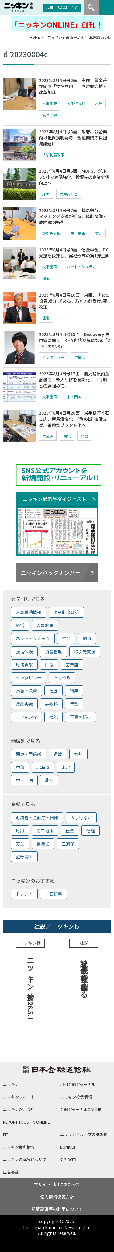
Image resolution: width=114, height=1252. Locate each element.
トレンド (24, 894)
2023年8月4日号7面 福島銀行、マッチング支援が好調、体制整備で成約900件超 (73, 216)
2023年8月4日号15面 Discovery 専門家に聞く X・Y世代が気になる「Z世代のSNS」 (74, 340)
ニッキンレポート (19, 1097)
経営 (46, 194)
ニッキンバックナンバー (51, 572)
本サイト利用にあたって (57, 1184)
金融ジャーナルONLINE (80, 1109)
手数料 (51, 704)
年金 (74, 704)
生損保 (79, 357)
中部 (20, 767)
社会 (53, 690)
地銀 (98, 103)
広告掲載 (11, 1172)
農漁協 (42, 843)
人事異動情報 (28, 612)
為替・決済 (26, 690)
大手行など (76, 103)
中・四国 (74, 396)
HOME (35, 37)
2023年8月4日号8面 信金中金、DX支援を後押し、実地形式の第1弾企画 (74, 253)
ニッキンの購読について (25, 1159)
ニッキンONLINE (18, 1109)
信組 (90, 831)
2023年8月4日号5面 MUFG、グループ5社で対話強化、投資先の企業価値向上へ (74, 177)
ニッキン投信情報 (76, 1097)
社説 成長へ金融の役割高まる (84, 974)
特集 (74, 690)
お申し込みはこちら (62, 7)
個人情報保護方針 (57, 1197)
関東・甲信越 (28, 754)
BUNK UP (68, 1147)
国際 (49, 665)
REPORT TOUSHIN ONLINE (26, 1122)
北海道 (42, 767)
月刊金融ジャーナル (77, 1084)
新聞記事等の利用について (57, 1209)
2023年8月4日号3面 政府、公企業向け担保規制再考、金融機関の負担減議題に (73, 137)
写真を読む (80, 717)
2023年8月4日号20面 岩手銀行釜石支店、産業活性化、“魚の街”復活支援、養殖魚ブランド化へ (74, 419)
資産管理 (53, 651)
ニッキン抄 (26, 717)
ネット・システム (81, 266)
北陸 (49, 780)
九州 (78, 754)
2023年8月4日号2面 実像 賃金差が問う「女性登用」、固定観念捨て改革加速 (73, 86)
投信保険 (24, 651)
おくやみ (62, 677)
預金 (66, 638)
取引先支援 (51, 233)
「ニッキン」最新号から (64, 37)
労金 (20, 843)
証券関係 (24, 856)
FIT (5, 1134)
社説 (53, 717)
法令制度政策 (53, 154)
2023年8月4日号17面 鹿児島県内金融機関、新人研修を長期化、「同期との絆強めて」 (74, 379)
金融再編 (24, 704)
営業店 (47, 435)
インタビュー (53, 357)
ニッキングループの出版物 (83, 1134)
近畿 (58, 754)
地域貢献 (24, 665)
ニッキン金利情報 (19, 1147)
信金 (46, 278)
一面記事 (53, 894)
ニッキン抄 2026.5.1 (30, 987)
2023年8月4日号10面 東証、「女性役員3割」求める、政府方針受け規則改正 (74, 301)
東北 (98, 233)
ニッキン (11, 1084)
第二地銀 (49, 115)
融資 (87, 638)
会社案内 (68, 1159)
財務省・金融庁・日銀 (37, 817)
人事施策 (49, 103)
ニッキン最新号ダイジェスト (54, 499)
